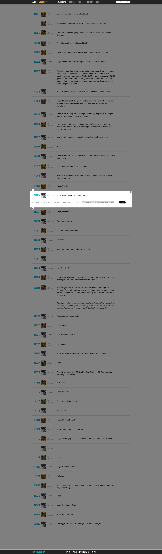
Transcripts (61, 2)
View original (37, 551)
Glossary (89, 2)
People (80, 2)
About (98, 2)
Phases (71, 2)
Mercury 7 (43, 2)
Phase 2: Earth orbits (81, 551)
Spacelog (35, 2)
